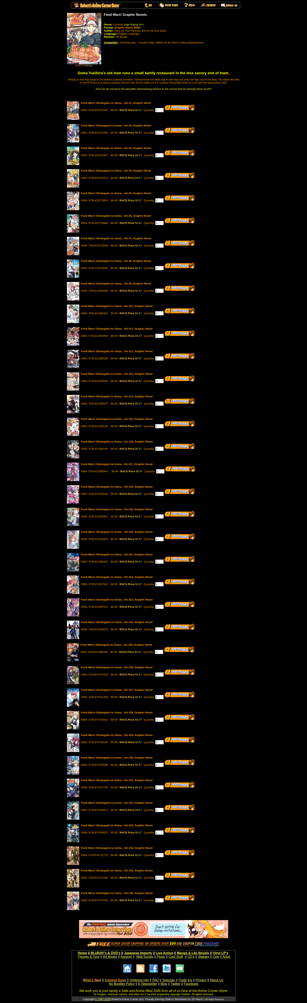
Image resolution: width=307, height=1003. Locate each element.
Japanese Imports (138, 953)
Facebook (191, 984)
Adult (226, 956)
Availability (111, 42)
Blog (164, 984)
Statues (203, 956)
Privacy (200, 980)
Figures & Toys (89, 956)
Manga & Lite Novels (193, 953)
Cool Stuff (176, 956)
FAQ (155, 980)
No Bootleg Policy (122, 984)
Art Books (110, 956)
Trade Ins (185, 980)
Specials (168, 980)
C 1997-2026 (102, 999)
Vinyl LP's (220, 953)
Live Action (164, 953)
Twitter (175, 984)
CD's (190, 956)
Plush (161, 956)
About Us (216, 980)
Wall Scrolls (144, 956)
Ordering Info (139, 980)
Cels (216, 956)
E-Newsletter (147, 984)
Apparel (126, 956)
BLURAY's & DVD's (105, 953)
